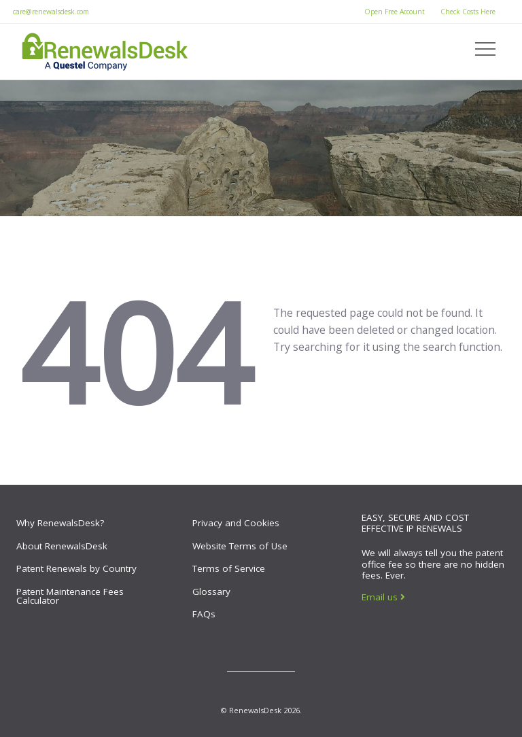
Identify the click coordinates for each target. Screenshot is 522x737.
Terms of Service (228, 568)
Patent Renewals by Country (76, 568)
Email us (383, 597)
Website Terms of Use (240, 546)
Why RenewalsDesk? (60, 523)
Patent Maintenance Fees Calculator (70, 596)
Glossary (211, 591)
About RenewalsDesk (61, 546)
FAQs (203, 614)
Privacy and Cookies (235, 523)
